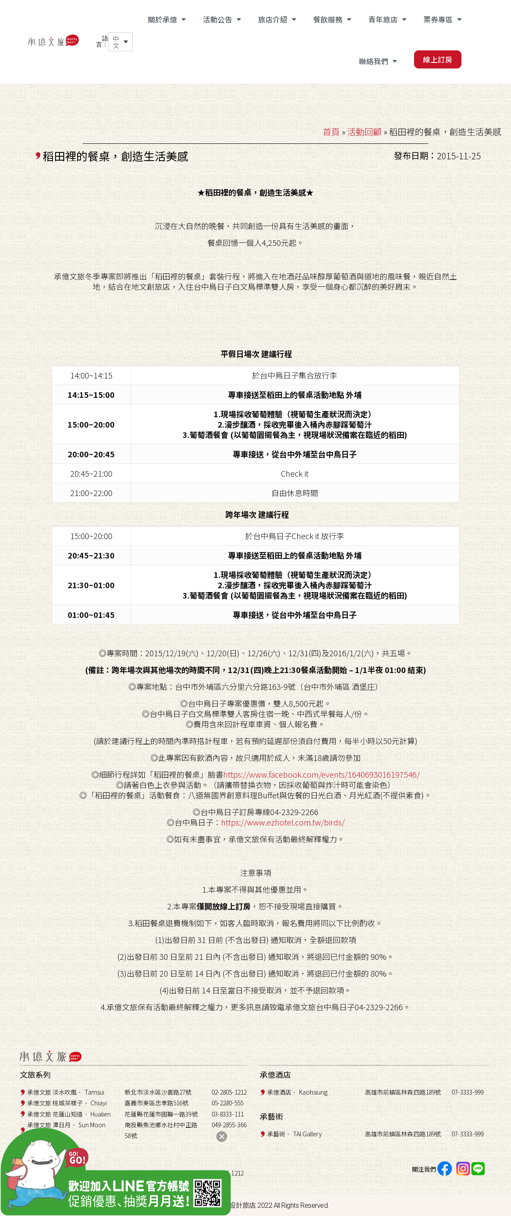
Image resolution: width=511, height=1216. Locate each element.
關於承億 (167, 20)
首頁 (331, 131)
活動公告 (222, 20)
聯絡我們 (378, 61)
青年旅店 (387, 20)
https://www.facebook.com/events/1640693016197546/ (321, 774)
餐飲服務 (332, 20)
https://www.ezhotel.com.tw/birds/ (283, 822)
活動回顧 (364, 131)
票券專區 (442, 20)
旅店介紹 (277, 20)
